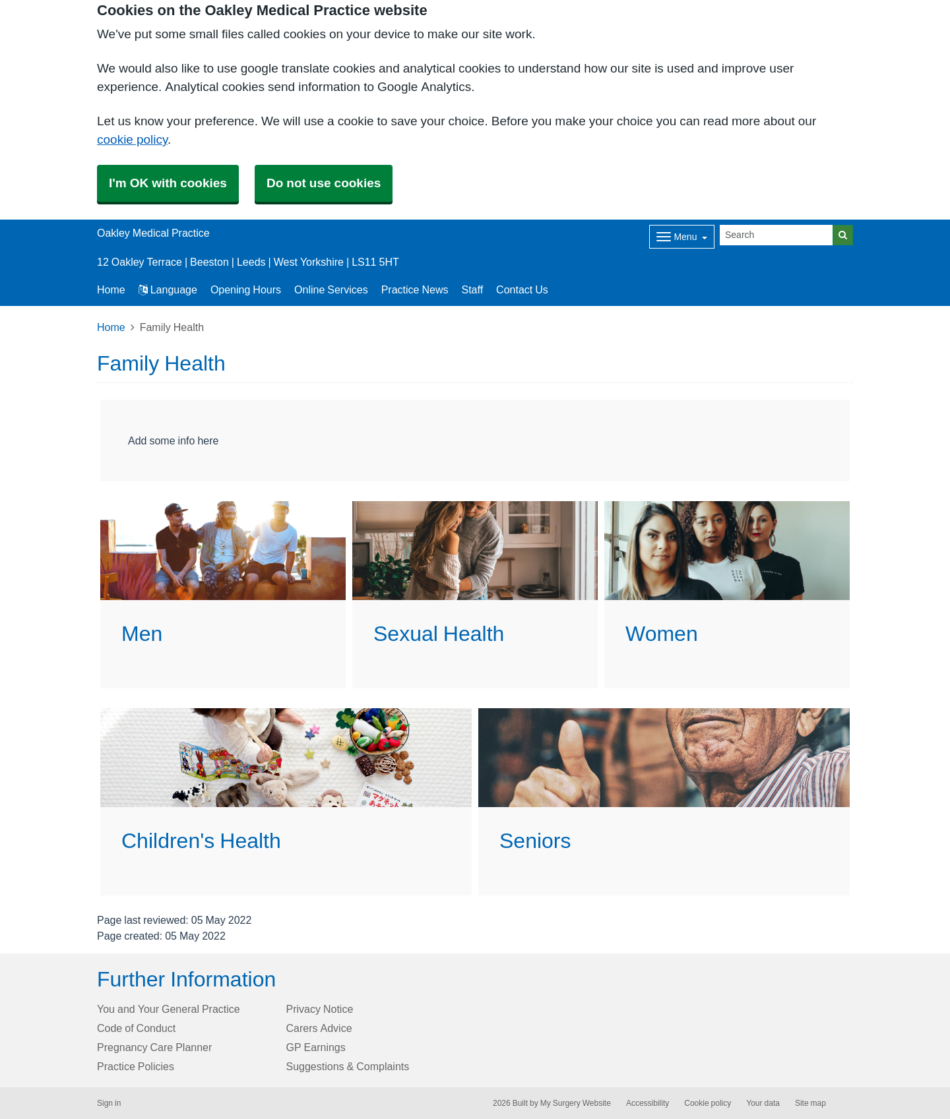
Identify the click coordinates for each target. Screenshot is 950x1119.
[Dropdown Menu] (681, 237)
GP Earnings (316, 1047)
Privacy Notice (320, 1009)
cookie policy (132, 139)
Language (168, 289)
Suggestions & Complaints (348, 1066)
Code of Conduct (136, 1028)
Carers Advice (319, 1028)
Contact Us (522, 289)
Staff (472, 289)
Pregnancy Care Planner (154, 1047)
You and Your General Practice (168, 1009)
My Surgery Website (575, 1103)
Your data (763, 1103)
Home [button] (111, 289)
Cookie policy (707, 1103)
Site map (810, 1103)
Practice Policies (135, 1066)
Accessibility (647, 1103)
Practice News (415, 289)
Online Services (331, 289)
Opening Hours (245, 289)
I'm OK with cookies (168, 183)
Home (111, 327)
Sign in (109, 1103)
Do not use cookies (324, 183)
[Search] (776, 235)
